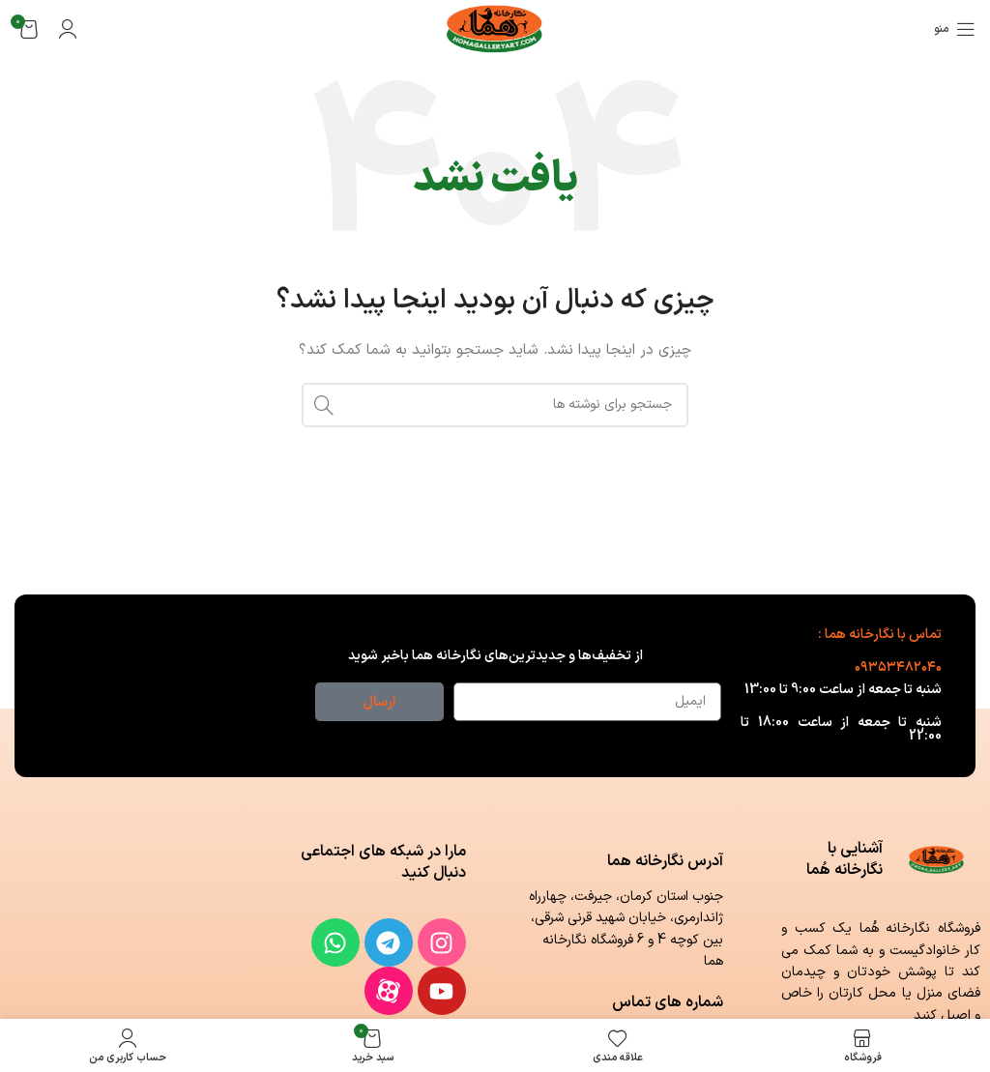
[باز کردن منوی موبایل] (954, 29)
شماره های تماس (667, 1002)
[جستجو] (495, 405)
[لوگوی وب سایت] (495, 28)
